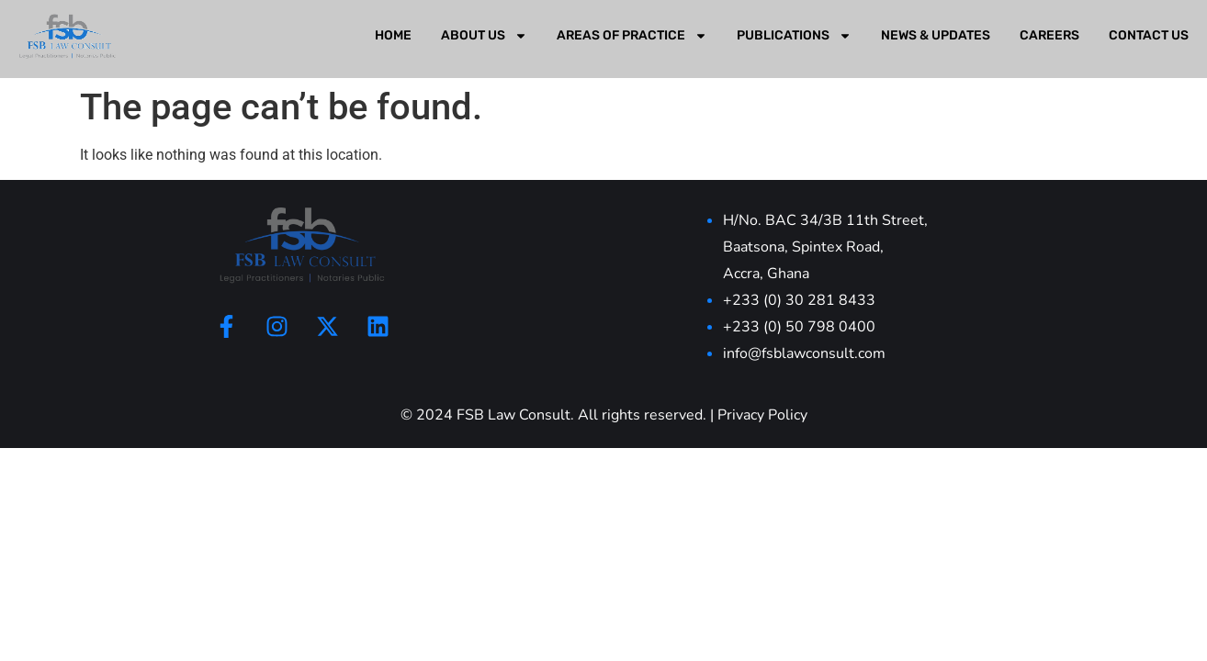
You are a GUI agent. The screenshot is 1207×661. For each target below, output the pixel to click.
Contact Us (1149, 35)
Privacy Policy (762, 415)
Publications (794, 35)
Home (393, 35)
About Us (484, 35)
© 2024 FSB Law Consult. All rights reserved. (553, 415)
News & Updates (935, 35)
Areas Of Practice (632, 35)
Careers (1049, 35)
